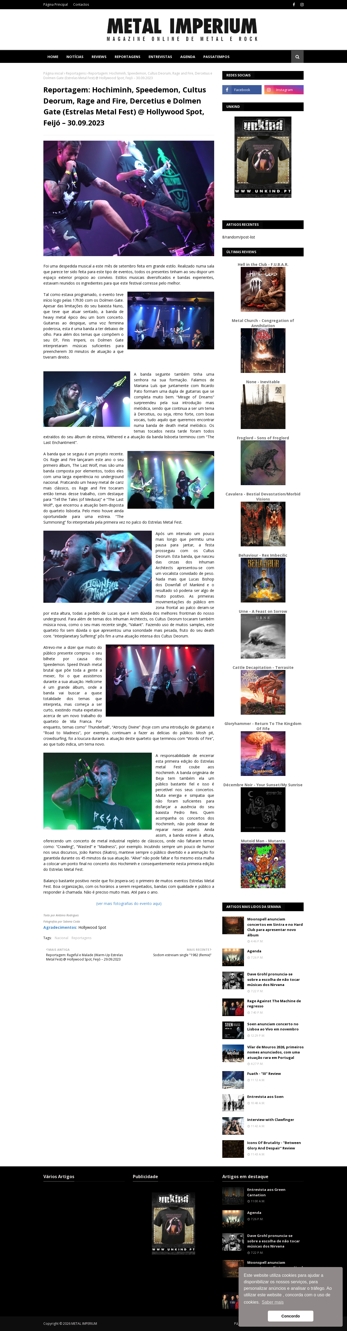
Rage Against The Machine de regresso (274, 1003)
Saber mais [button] (273, 1302)
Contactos (81, 4)
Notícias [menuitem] (74, 56)
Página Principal (55, 4)
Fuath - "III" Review (264, 1073)
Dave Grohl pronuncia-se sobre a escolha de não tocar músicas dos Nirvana (273, 979)
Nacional (61, 938)
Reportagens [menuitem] (127, 56)
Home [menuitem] (52, 56)
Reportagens (76, 73)
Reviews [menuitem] (99, 56)
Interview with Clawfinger (270, 1119)
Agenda (254, 951)
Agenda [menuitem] (187, 56)
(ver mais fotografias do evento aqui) (129, 903)
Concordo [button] (290, 1316)
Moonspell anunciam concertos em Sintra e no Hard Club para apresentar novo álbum (275, 927)
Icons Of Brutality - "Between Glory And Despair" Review (274, 1145)
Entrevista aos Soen (265, 1096)
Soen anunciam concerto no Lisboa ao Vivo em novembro (273, 1026)
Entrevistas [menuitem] (160, 56)
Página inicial (53, 73)
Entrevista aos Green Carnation (266, 1192)
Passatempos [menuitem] (216, 56)
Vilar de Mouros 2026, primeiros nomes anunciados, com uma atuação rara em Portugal (275, 1052)
